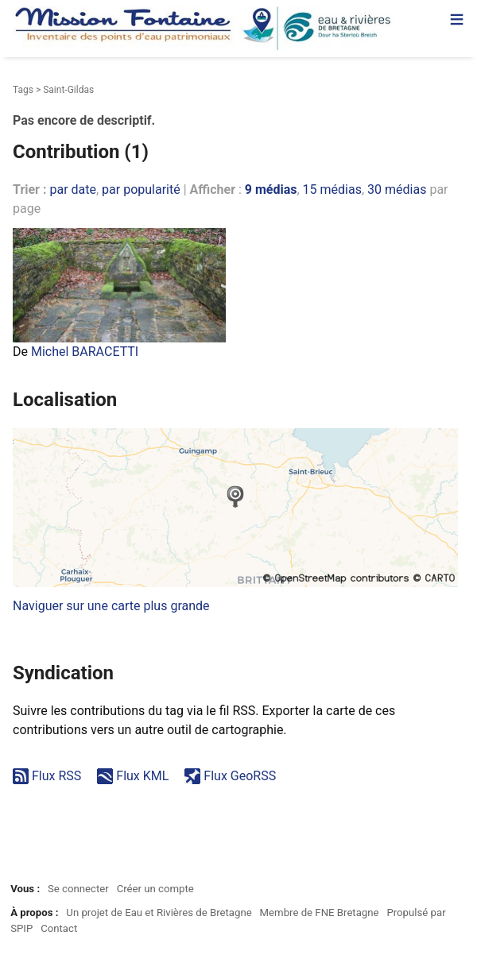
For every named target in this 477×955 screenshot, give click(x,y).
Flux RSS (56, 775)
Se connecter (78, 889)
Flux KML (142, 775)
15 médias (332, 189)
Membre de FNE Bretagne (319, 912)
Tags (23, 89)
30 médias (396, 189)
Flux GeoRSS (240, 775)
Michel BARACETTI (84, 351)
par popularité (141, 189)
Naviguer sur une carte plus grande (111, 605)
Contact (59, 928)
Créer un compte (155, 889)
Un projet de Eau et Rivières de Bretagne (158, 912)
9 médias (271, 189)
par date (72, 189)
